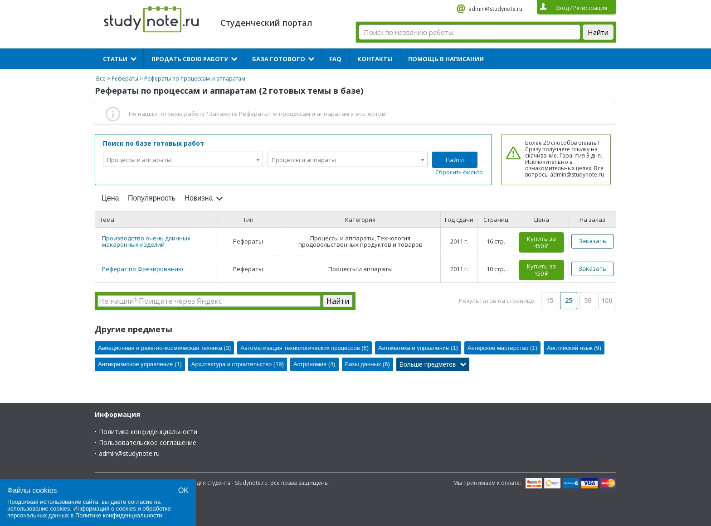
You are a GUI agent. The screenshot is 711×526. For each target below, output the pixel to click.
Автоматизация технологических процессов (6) (304, 347)
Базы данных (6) (367, 364)
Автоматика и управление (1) (418, 347)
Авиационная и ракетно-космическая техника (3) (164, 347)
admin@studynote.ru (495, 9)
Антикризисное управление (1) (140, 364)
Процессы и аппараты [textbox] (139, 160)
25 (568, 300)
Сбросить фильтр (459, 172)
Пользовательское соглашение (147, 442)
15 (549, 300)
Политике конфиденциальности (118, 515)
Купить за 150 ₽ (541, 269)
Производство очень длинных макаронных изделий (146, 241)
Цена (110, 198)
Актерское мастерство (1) (502, 347)
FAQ (335, 59)
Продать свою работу (189, 59)
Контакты (374, 59)
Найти (455, 160)
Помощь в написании (446, 59)
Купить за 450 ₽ (541, 242)
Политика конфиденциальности (148, 431)
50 (587, 300)
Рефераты (125, 78)
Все (101, 78)
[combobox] (183, 159)
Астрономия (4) (314, 364)
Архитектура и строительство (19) (237, 364)
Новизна (198, 198)
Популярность (151, 198)
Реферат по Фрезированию (142, 269)
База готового (278, 59)
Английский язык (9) (574, 347)
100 (606, 300)
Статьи (115, 59)
